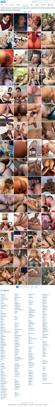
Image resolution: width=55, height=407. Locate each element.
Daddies (16, 294)
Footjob (16, 346)
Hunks (16, 389)
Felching (16, 330)
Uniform (44, 363)
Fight (16, 334)
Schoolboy (44, 297)
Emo (15, 316)
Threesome (44, 345)
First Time (17, 338)
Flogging (16, 343)
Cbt (1, 369)
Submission (44, 331)
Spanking (44, 323)
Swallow (44, 335)
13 (32, 286)
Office (29, 337)
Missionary (30, 328)
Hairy (16, 379)
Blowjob (2, 342)
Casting (2, 366)
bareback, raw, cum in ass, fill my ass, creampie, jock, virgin (42, 7)
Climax (2, 374)
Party (29, 350)
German (16, 368)
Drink (16, 312)
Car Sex (2, 364)
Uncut (43, 360)
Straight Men (45, 329)
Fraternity (17, 351)
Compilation (3, 383)
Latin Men (30, 309)
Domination (17, 305)
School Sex (44, 295)
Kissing (30, 302)
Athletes (2, 306)
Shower (44, 305)
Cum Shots (3, 397)
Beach (2, 321)
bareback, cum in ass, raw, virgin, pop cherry (21, 7)
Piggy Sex (30, 354)
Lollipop (30, 313)
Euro (15, 319)
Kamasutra (30, 301)
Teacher (44, 342)
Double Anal (17, 306)
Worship (44, 378)
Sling (43, 312)
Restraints (30, 373)
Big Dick (2, 328)
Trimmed (44, 353)
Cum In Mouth (3, 394)
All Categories (25, 4)
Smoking (44, 314)
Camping (2, 363)
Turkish (43, 355)
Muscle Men (30, 329)
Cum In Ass (3, 392)
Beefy (2, 325)
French (16, 352)
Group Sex (17, 374)
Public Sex (30, 365)
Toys (43, 350)
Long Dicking (31, 315)
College (2, 380)
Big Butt (2, 327)
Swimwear (44, 337)
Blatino (2, 338)
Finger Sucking (18, 335)
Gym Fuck (17, 376)
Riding (29, 375)
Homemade (17, 386)
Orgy (29, 341)
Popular (29, 11)
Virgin (43, 366)
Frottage (16, 354)
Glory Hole (17, 373)
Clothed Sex (3, 375)
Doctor (16, 302)
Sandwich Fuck (45, 294)
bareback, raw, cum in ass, (6, 7)
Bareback (2, 314)
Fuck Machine (17, 357)
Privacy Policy (31, 404)
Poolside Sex (31, 357)
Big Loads (3, 330)
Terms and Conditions (12, 404)
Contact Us (40, 404)
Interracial (17, 394)
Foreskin (16, 349)
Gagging (16, 363)
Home (2, 4)
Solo (43, 320)
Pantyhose (30, 347)
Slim (43, 311)
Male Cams (43, 4)
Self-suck (44, 300)
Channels (12, 4)
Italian (16, 395)
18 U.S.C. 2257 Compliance (22, 404)
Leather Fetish (31, 310)
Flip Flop (16, 341)
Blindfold (2, 339)
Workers (44, 376)
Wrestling (44, 379)
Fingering (16, 337)
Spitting (44, 325)
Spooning (44, 326)
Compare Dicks (4, 381)
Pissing (30, 356)
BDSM (2, 319)
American (2, 295)
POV (29, 360)
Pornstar (30, 359)
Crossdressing (4, 389)
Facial (16, 324)
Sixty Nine (44, 306)
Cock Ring (3, 378)
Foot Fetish (17, 344)
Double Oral (17, 308)
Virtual (43, 368)
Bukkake (2, 356)
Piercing (30, 353)
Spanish (44, 322)
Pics (6, 4)
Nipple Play (30, 333)
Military (30, 326)
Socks (43, 317)
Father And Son (18, 329)
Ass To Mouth (3, 305)
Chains (2, 371)
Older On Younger (32, 338)
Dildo (16, 298)
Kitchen (30, 304)
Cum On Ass (3, 395)
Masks (29, 320)
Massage (30, 322)
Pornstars (18, 4)
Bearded (2, 324)
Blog (32, 4)
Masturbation (31, 323)
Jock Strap (30, 297)
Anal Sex (2, 297)
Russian (30, 384)
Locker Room (31, 312)
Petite (29, 351)
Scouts (43, 298)
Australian (3, 308)
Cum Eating (3, 391)
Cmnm (2, 377)
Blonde (2, 341)
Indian (16, 392)
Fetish (16, 332)
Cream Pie (3, 388)
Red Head (30, 372)
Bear (1, 322)
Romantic (30, 378)
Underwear (44, 361)
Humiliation (17, 387)
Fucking (16, 360)
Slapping (44, 309)
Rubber (30, 383)
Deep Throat (17, 297)
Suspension (44, 334)
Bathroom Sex (3, 316)
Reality (29, 370)
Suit (43, 332)
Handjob (16, 381)
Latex (29, 307)
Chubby (2, 372)
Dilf (15, 300)
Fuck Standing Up (18, 358)
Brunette (2, 355)
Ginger (16, 370)
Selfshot (44, 302)
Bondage (2, 345)
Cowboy (2, 386)
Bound (2, 348)
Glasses (16, 371)
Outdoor (30, 343)
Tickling (44, 348)
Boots (2, 347)
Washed (44, 373)
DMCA (36, 404)
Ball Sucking (3, 313)
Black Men (3, 336)
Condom (2, 384)
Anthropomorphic (4, 298)
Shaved (43, 303)
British (2, 353)
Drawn (16, 311)
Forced (16, 347)
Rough (29, 381)
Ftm (15, 355)
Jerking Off (30, 294)
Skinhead (44, 308)
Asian (2, 302)
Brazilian (2, 350)
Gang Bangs (17, 365)
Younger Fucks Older (46, 383)
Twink (43, 356)
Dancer (16, 295)
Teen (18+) (44, 344)
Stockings (44, 328)
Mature (29, 325)
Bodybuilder (3, 344)
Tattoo (43, 341)
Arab (2, 300)
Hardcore (16, 382)
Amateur (2, 294)
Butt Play (2, 358)
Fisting (16, 340)
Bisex (2, 333)
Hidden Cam (17, 384)
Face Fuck (17, 323)
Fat (15, 327)
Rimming (30, 376)
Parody (29, 348)
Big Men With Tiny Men (5, 331)
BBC (1, 318)
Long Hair (30, 317)
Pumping (30, 367)
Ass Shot (2, 303)
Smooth (44, 315)
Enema (16, 318)
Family (16, 326)
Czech (2, 398)
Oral (29, 340)
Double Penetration (18, 309)
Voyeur (43, 370)
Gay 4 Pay (17, 366)
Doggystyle (17, 303)
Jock (29, 295)
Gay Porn (37, 4)
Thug (43, 347)
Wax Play (44, 375)
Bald (1, 311)
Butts (2, 359)
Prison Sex (30, 362)
